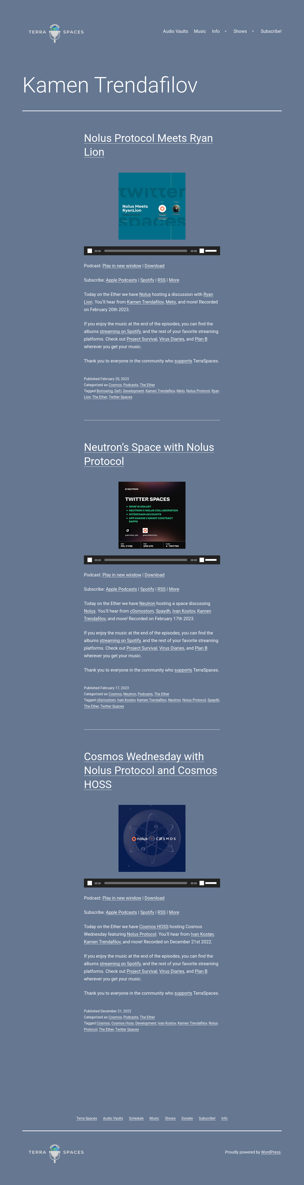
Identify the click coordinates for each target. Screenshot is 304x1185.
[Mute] (202, 251)
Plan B (201, 339)
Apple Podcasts (121, 280)
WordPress (271, 1152)
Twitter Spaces (120, 397)
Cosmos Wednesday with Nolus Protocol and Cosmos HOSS (150, 770)
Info (216, 31)
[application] (152, 250)
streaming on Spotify (120, 331)
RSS (162, 280)
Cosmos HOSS (154, 926)
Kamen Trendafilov (145, 302)
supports (183, 361)
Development (133, 391)
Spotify (147, 280)
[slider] (145, 251)
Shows (240, 31)
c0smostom (142, 611)
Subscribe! (271, 31)
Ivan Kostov (184, 611)
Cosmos (115, 385)
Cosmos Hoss (122, 1023)
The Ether (147, 385)
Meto (171, 302)
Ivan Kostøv (202, 934)
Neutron (147, 603)
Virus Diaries (171, 339)
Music (200, 31)
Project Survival (142, 339)
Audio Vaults (175, 31)
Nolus (145, 294)
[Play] (89, 251)
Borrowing (105, 391)
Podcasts (130, 385)
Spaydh (163, 611)
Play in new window (121, 265)
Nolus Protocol (198, 391)
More (174, 280)
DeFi (118, 391)
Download (154, 265)
